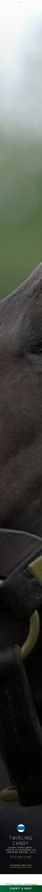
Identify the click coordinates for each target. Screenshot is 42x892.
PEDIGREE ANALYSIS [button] (21, 865)
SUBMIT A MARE (21, 888)
